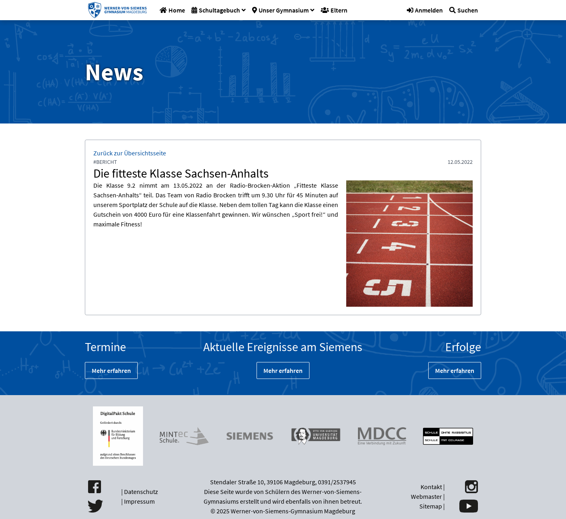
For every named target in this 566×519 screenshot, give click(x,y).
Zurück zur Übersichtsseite (129, 153)
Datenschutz (141, 492)
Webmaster (426, 496)
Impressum (139, 501)
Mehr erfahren (111, 370)
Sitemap (430, 506)
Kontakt (431, 487)
